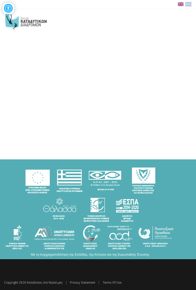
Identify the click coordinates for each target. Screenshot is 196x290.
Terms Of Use (112, 282)
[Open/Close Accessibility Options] (8, 8)
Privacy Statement (82, 282)
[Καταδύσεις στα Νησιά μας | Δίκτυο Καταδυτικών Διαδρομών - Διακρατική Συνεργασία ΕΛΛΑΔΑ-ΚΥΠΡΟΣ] (26, 20)
